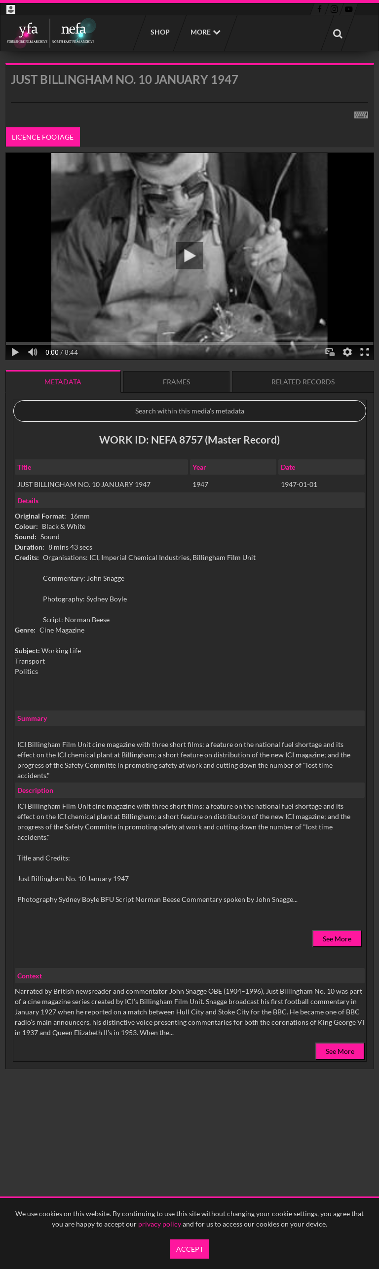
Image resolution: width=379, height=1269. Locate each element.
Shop (159, 32)
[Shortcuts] (361, 113)
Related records (303, 381)
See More (337, 938)
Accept (189, 1249)
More (200, 32)
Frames (176, 381)
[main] (189, 591)
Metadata (62, 381)
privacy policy (159, 1224)
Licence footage (43, 137)
